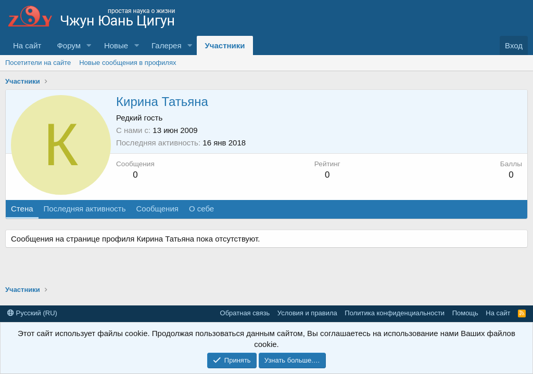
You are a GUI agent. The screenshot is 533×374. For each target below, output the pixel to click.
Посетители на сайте (38, 62)
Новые (116, 45)
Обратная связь (245, 313)
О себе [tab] (201, 208)
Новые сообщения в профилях (127, 62)
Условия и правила (307, 313)
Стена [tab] (22, 208)
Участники (225, 45)
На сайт (27, 45)
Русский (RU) (32, 313)
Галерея (166, 45)
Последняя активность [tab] (85, 208)
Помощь (465, 313)
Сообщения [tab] (157, 208)
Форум (69, 45)
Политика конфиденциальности (395, 313)
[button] (89, 45)
